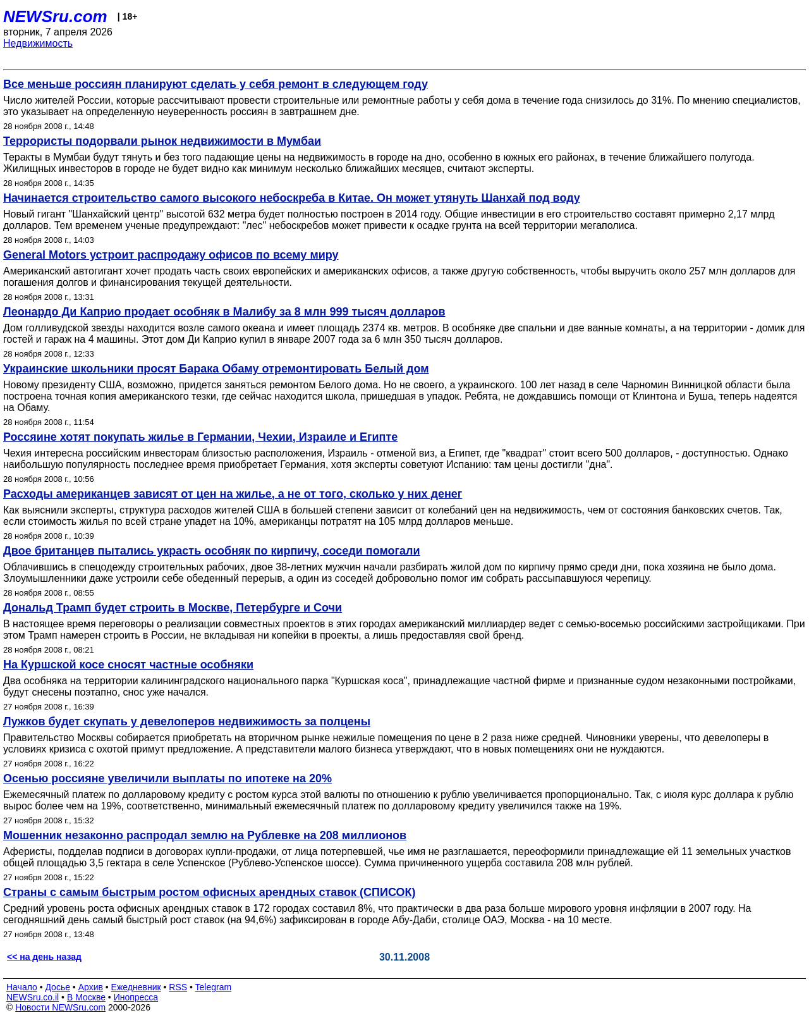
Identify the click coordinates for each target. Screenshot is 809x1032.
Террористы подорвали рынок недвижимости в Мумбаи (162, 141)
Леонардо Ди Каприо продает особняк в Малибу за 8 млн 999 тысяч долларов (224, 311)
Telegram (213, 987)
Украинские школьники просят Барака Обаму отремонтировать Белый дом (216, 368)
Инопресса (136, 997)
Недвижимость (38, 43)
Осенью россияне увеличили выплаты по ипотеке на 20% (167, 778)
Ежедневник (136, 987)
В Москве (86, 997)
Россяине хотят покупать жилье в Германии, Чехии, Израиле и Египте (200, 437)
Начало (21, 987)
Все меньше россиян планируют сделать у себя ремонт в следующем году (215, 84)
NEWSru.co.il (32, 997)
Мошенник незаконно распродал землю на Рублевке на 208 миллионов (204, 835)
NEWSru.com (55, 16)
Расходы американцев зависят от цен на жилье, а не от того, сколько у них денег (232, 494)
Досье (57, 987)
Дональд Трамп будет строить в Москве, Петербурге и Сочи (172, 607)
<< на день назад (44, 957)
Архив (90, 987)
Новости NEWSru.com (60, 1007)
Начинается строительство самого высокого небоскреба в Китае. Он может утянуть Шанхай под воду (291, 198)
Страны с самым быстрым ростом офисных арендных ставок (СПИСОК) (209, 892)
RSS (178, 987)
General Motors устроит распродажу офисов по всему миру (171, 255)
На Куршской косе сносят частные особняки (128, 664)
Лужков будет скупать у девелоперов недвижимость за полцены (186, 721)
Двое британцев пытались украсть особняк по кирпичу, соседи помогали (211, 550)
